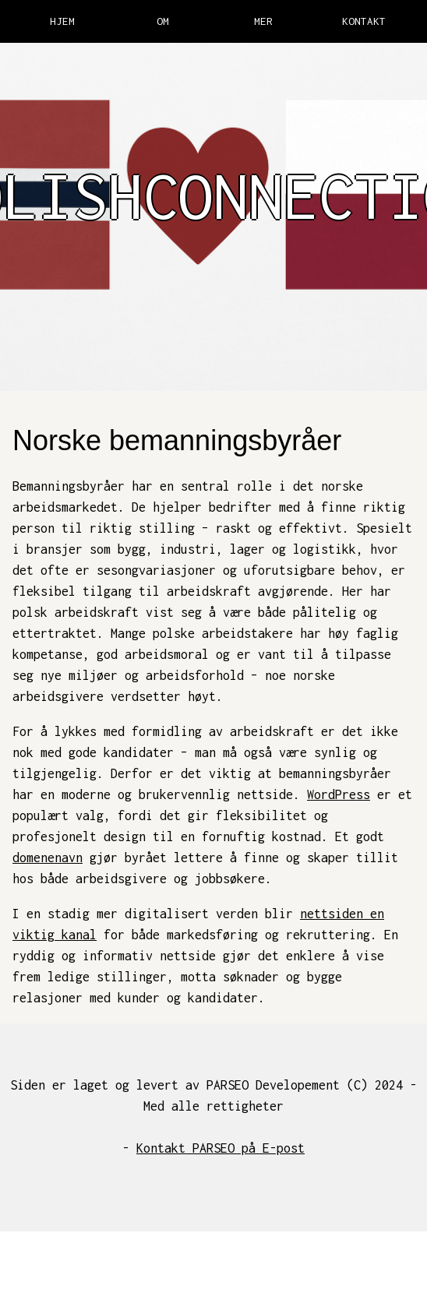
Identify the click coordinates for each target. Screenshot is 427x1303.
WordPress (338, 794)
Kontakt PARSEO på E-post (220, 1148)
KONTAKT (364, 21)
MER (263, 21)
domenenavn (47, 857)
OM (163, 21)
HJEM (62, 21)
